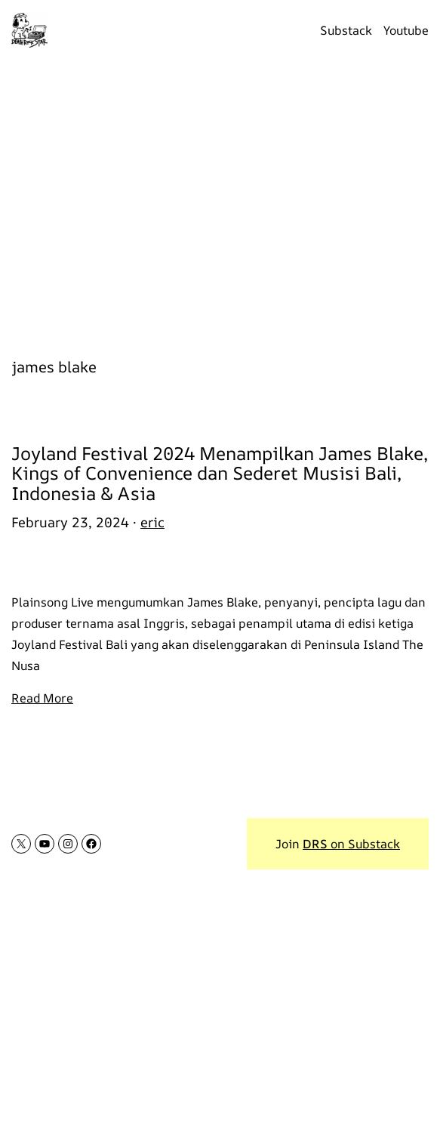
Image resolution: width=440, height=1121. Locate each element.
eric (152, 522)
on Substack (351, 843)
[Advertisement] (220, 200)
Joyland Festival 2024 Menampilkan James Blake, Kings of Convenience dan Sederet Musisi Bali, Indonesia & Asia (219, 473)
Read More (42, 698)
